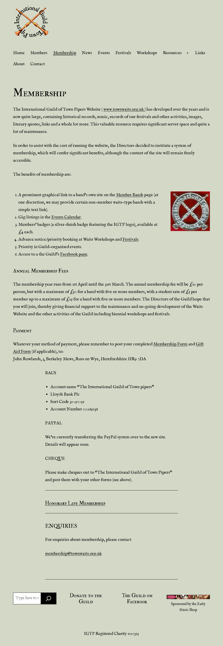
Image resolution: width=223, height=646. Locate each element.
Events (104, 53)
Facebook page (73, 254)
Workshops (147, 53)
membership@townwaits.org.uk (73, 553)
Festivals (123, 53)
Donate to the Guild (86, 598)
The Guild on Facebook (137, 598)
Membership (64, 53)
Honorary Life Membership (75, 503)
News (87, 53)
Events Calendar (66, 217)
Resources (172, 53)
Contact (37, 64)
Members (38, 53)
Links (200, 53)
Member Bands (129, 195)
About (19, 64)
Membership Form (170, 344)
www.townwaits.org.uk (124, 109)
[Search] (48, 598)
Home (19, 53)
